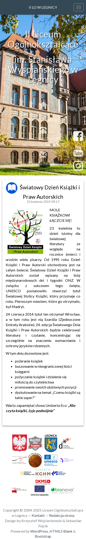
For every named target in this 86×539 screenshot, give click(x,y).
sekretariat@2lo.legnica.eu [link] (43, 163)
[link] (12, 187)
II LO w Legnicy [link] (43, 7)
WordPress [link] (39, 531)
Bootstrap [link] (43, 536)
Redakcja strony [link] (62, 515)
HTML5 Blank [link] (61, 531)
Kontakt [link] (38, 515)
